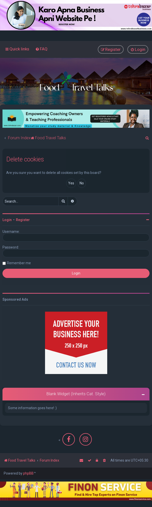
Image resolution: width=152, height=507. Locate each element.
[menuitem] (41, 49)
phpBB (28, 473)
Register (23, 220)
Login (7, 220)
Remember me (19, 263)
